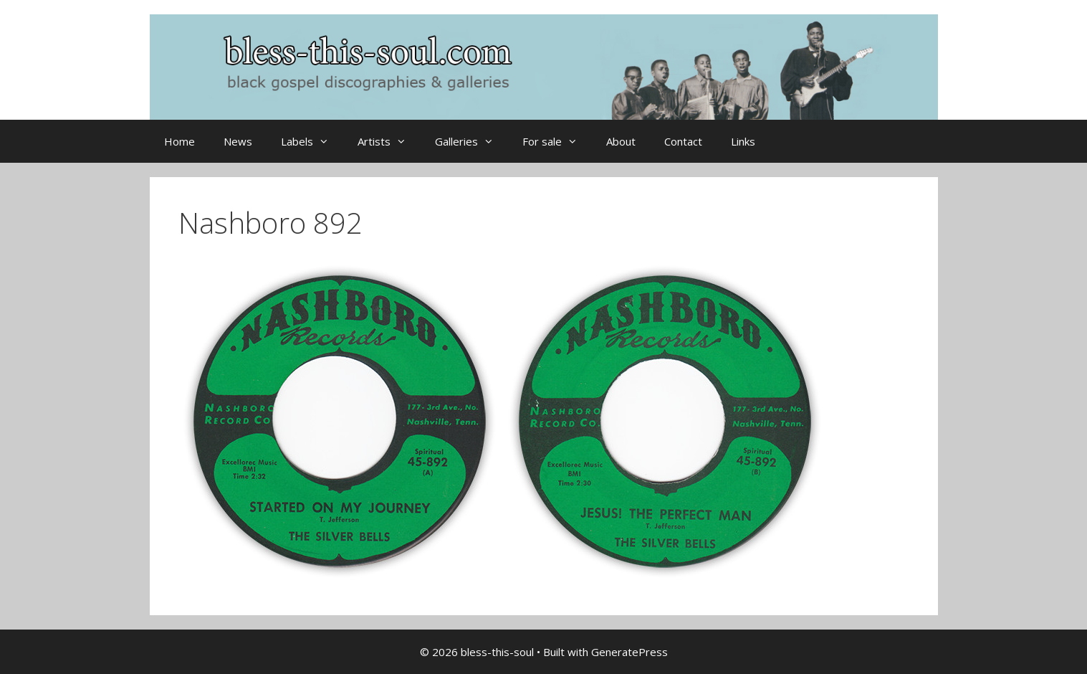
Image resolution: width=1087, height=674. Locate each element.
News (238, 141)
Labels (312, 141)
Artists (389, 141)
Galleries (471, 141)
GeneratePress (629, 652)
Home (179, 141)
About (621, 141)
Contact (683, 141)
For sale (557, 141)
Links (743, 141)
